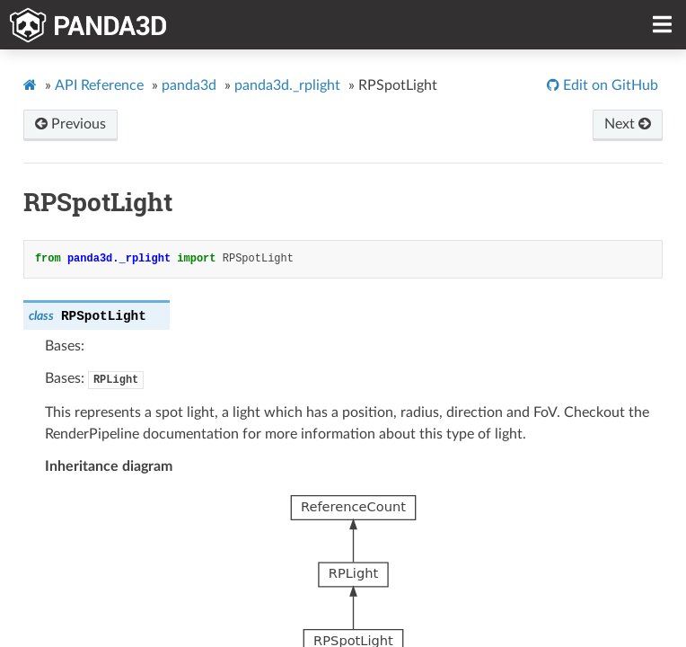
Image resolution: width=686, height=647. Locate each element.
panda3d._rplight (287, 85)
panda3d (189, 85)
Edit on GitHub (608, 85)
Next (627, 124)
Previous (70, 124)
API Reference (99, 85)
